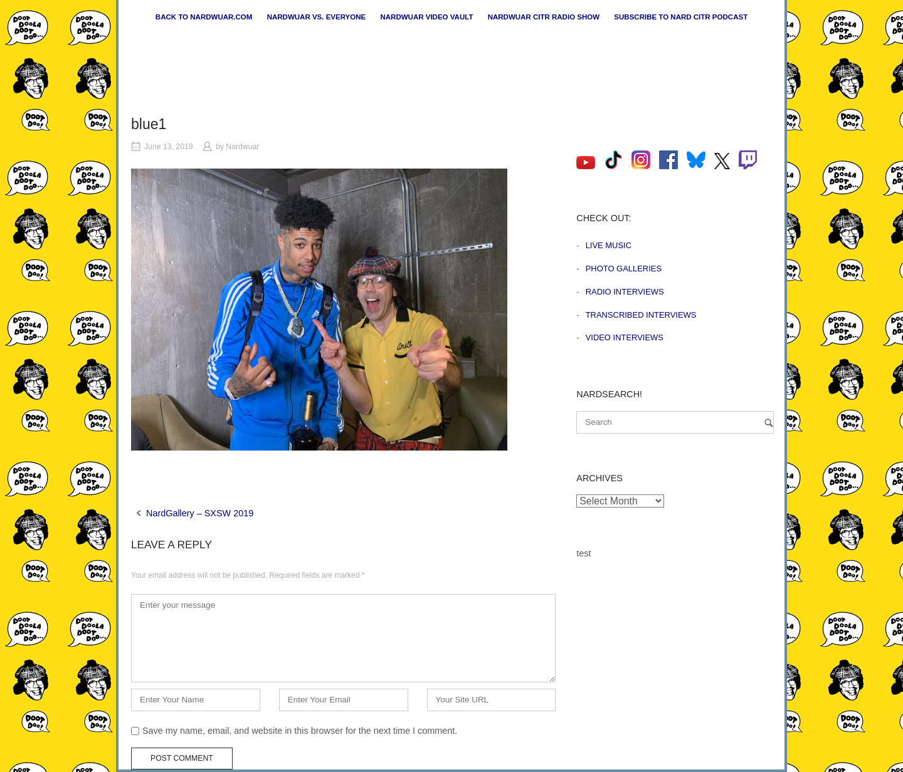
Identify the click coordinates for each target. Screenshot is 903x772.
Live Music (608, 245)
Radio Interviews (625, 291)
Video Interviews (624, 337)
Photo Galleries (624, 268)
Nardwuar (242, 146)
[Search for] (675, 422)
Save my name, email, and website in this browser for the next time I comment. (299, 731)
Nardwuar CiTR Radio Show (543, 17)
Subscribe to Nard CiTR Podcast (680, 17)
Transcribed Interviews (641, 315)
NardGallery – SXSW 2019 (199, 513)
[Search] (768, 422)
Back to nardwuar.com (204, 17)
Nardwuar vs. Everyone (316, 17)
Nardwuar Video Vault (426, 17)
